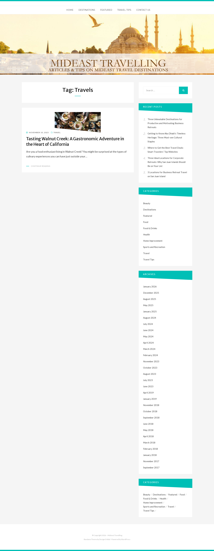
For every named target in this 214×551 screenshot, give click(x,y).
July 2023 (148, 380)
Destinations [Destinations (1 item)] (159, 494)
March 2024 (149, 349)
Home (69, 10)
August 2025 (149, 299)
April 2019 (148, 392)
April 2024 (148, 342)
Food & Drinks (150, 228)
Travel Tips (124, 10)
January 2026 (150, 286)
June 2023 (148, 386)
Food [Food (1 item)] (182, 494)
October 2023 (150, 367)
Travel (57, 132)
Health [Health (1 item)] (163, 498)
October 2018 (150, 411)
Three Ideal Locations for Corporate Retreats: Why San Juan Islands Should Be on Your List (166, 162)
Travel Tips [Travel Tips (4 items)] (148, 510)
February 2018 (150, 448)
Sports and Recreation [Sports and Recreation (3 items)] (154, 506)
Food (145, 222)
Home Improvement (152, 240)
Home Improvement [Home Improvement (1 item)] (152, 502)
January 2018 (150, 455)
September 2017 (151, 467)
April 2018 (148, 436)
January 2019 (150, 398)
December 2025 (151, 292)
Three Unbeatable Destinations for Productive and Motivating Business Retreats (166, 123)
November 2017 (151, 461)
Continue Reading (40, 166)
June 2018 (148, 423)
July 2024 (148, 324)
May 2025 (148, 305)
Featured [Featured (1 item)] (172, 494)
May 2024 (148, 336)
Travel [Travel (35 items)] (171, 506)
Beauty (146, 203)
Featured (106, 10)
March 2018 (149, 442)
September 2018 (151, 417)
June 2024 (148, 330)
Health (146, 234)
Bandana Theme (90, 539)
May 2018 (148, 430)
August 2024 (149, 317)
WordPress (125, 539)
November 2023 (151, 361)
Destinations (86, 10)
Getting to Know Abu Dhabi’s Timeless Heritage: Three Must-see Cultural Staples (166, 137)
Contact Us (143, 10)
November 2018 (151, 405)
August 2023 (149, 374)
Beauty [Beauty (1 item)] (146, 494)
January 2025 (150, 311)
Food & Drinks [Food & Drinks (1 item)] (150, 498)
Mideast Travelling (115, 535)
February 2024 (150, 355)
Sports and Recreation (154, 247)
